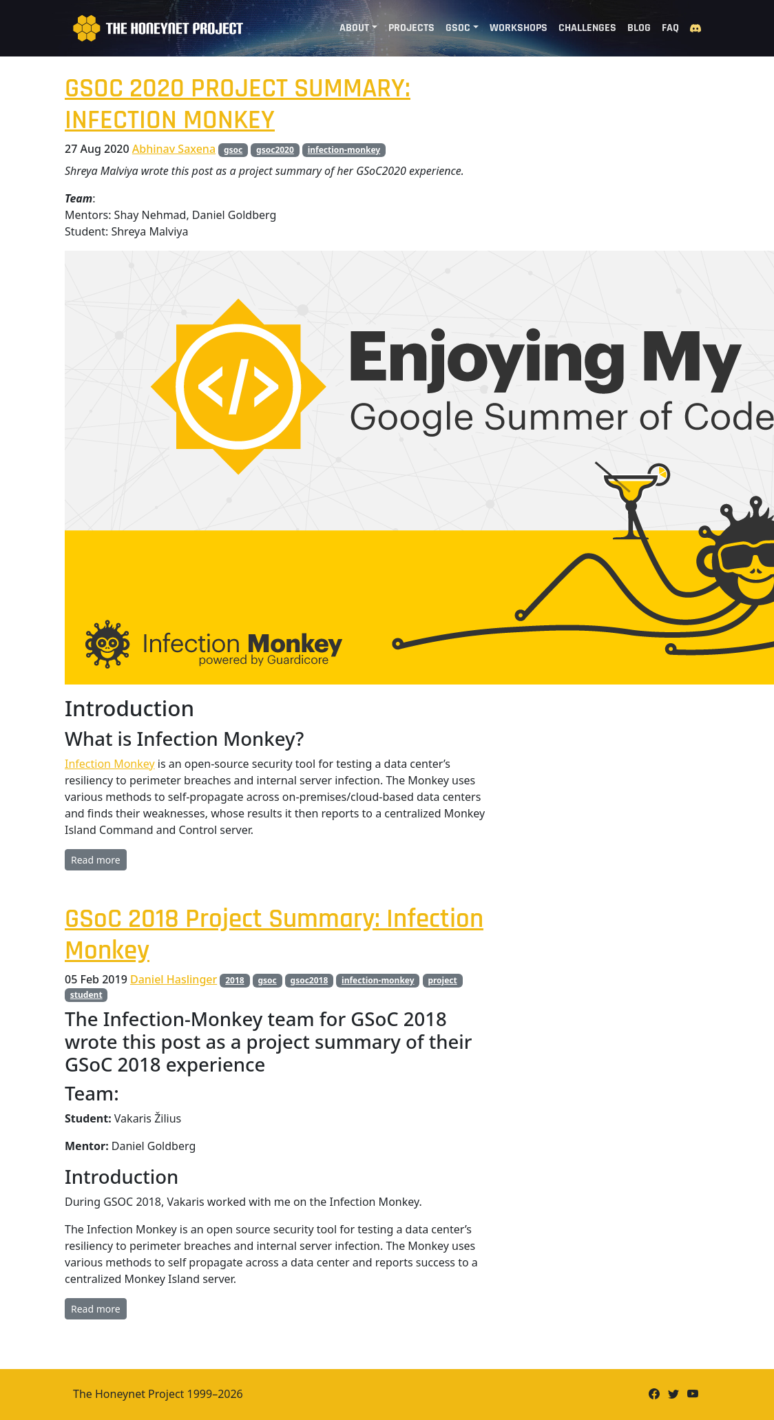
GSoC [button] (458, 28)
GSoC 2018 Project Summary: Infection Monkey (274, 935)
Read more (96, 859)
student (86, 995)
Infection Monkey (110, 763)
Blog (639, 28)
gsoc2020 (275, 150)
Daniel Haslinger (173, 979)
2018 (234, 980)
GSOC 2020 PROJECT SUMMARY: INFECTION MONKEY (237, 105)
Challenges (587, 28)
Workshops (518, 28)
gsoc (233, 150)
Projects (411, 28)
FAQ (670, 28)
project (442, 980)
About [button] (354, 28)
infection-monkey (344, 150)
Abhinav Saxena (174, 148)
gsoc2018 (309, 980)
